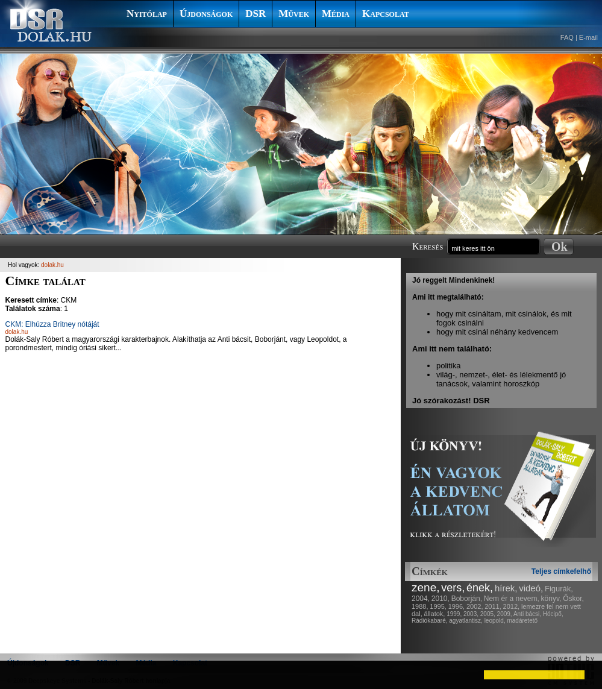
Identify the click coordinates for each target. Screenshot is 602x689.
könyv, (551, 598)
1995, (438, 606)
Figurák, (559, 588)
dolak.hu (52, 265)
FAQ (567, 37)
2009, (504, 614)
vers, (453, 588)
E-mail (588, 37)
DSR (255, 13)
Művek (293, 13)
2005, (487, 614)
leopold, (495, 620)
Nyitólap (147, 13)
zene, (425, 587)
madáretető (522, 620)
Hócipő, (553, 614)
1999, (454, 614)
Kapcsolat (385, 13)
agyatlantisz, (466, 620)
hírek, (506, 588)
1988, (420, 606)
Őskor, (573, 598)
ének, (479, 588)
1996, (456, 606)
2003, (470, 614)
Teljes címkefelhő (561, 571)
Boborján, (466, 598)
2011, (492, 606)
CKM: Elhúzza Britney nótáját (52, 324)
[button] (19, 674)
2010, (440, 598)
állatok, (434, 613)
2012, (511, 606)
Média (336, 13)
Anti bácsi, (527, 614)
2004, (421, 598)
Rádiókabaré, (429, 620)
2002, (474, 606)
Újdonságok (206, 13)
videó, (531, 588)
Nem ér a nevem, (511, 598)
